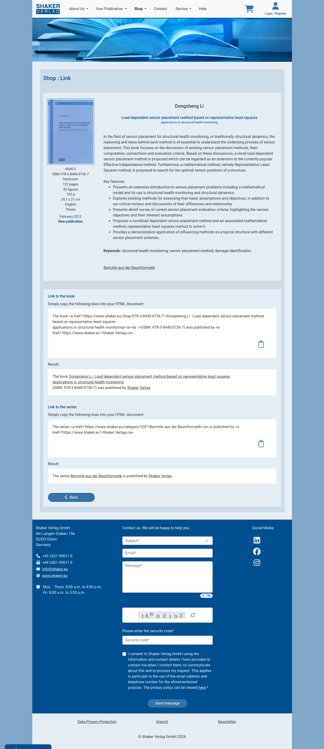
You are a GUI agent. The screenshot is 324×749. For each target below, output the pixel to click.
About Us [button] (77, 9)
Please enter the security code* (148, 631)
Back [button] (71, 497)
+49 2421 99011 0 (57, 556)
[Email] (167, 553)
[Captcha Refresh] (193, 615)
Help (203, 9)
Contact (161, 9)
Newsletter (227, 722)
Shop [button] (141, 8)
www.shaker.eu (54, 575)
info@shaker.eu (55, 569)
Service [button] (182, 9)
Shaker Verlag (138, 388)
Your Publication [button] (110, 9)
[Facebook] (257, 551)
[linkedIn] (257, 540)
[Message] (167, 577)
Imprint (162, 722)
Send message (167, 703)
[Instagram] (257, 563)
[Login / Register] (275, 9)
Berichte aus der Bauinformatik (129, 267)
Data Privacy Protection (97, 722)
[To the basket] (249, 9)
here (202, 687)
